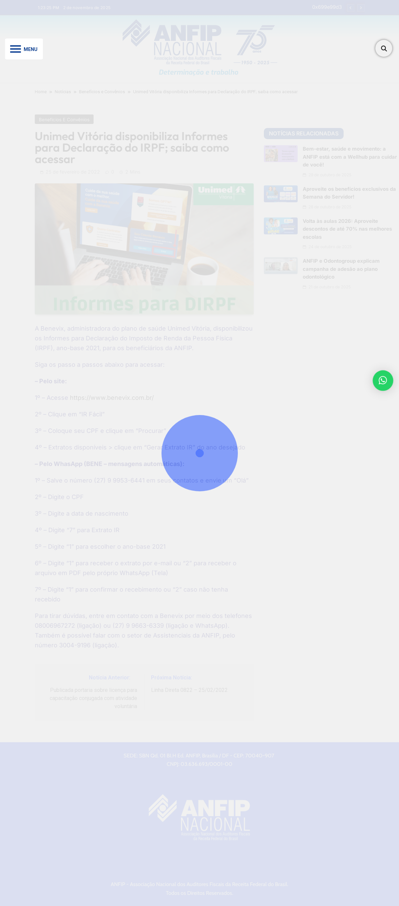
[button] (384, 380)
